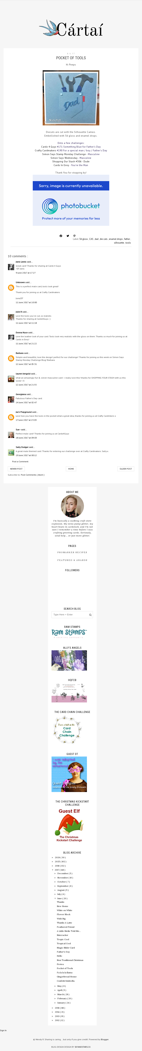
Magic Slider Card (66, 947)
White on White (64, 910)
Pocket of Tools (65, 968)
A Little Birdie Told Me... (69, 931)
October (61, 881)
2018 (57, 865)
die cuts (104, 239)
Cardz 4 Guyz (48, 146)
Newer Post (16, 468)
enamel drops (116, 239)
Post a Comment (20, 461)
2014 (57, 1012)
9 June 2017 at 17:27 (26, 272)
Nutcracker (62, 935)
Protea (60, 964)
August (61, 890)
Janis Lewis (21, 261)
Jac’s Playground (24, 412)
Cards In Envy (61, 165)
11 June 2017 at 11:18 (26, 323)
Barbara (20, 353)
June (59, 898)
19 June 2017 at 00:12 (26, 455)
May (59, 986)
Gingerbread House (67, 976)
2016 (57, 1007)
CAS (91, 239)
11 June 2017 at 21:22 (26, 343)
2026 (58, 857)
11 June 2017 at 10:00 (26, 302)
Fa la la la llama (64, 972)
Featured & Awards (72, 560)
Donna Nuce (22, 332)
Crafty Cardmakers (45, 150)
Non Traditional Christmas (70, 960)
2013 (57, 1016)
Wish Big (61, 918)
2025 (58, 861)
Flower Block (63, 914)
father (127, 239)
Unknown (20, 282)
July (59, 894)
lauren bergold (23, 373)
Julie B (19, 311)
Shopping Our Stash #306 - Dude (71, 161)
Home (71, 468)
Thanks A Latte (64, 922)
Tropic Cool (63, 939)
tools (128, 242)
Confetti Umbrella (66, 981)
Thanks (60, 902)
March (60, 994)
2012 (57, 1020)
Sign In (3, 1030)
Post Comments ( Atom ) (32, 474)
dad (97, 239)
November (63, 877)
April (60, 990)
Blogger (104, 1039)
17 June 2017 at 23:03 (26, 420)
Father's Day (63, 951)
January (61, 1002)
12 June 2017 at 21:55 (26, 384)
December (63, 873)
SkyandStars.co (82, 1047)
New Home (62, 906)
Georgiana (21, 394)
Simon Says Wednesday (64, 157)
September (63, 886)
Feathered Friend (65, 927)
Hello (59, 956)
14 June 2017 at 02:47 (26, 402)
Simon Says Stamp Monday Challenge (64, 154)
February (62, 998)
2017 (57, 869)
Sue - (18, 429)
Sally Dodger (22, 447)
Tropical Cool (64, 943)
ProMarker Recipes (72, 552)
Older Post (126, 468)
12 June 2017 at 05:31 (26, 364)
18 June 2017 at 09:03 (26, 437)
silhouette (119, 242)
